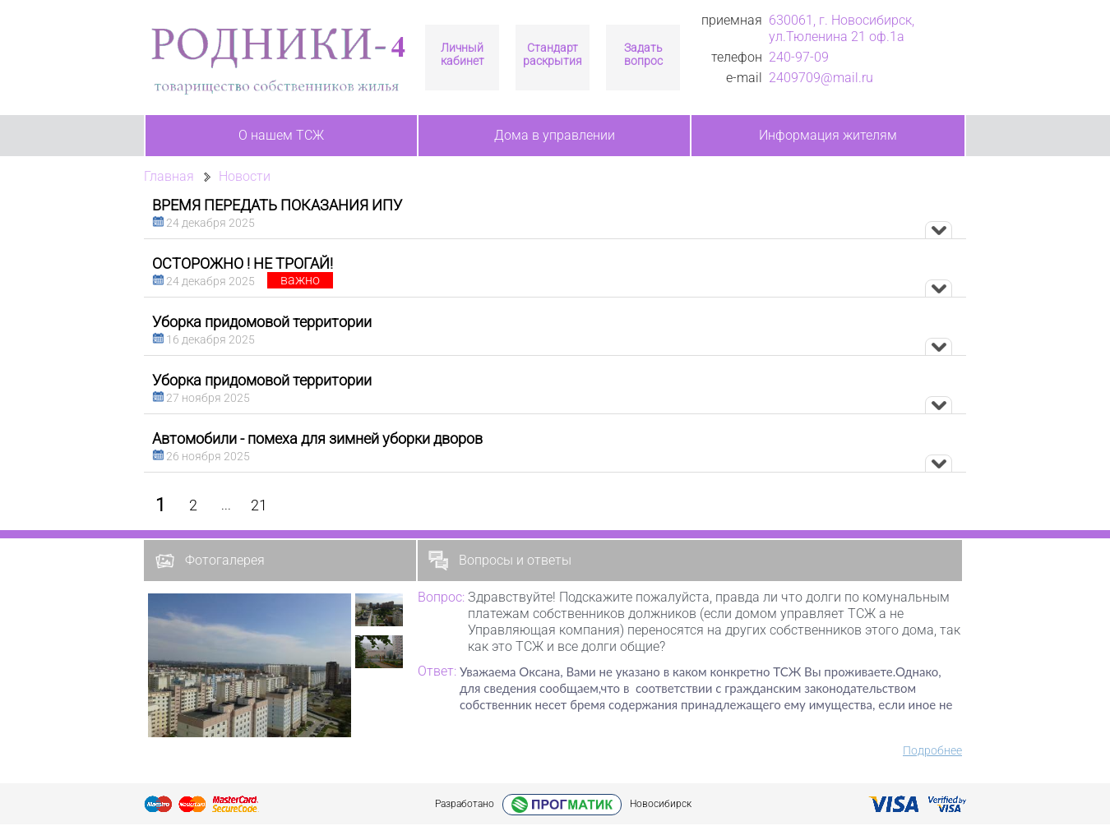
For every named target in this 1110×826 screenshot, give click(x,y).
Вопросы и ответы (499, 560)
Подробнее (932, 750)
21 (259, 505)
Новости (245, 176)
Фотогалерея (210, 560)
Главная (169, 176)
